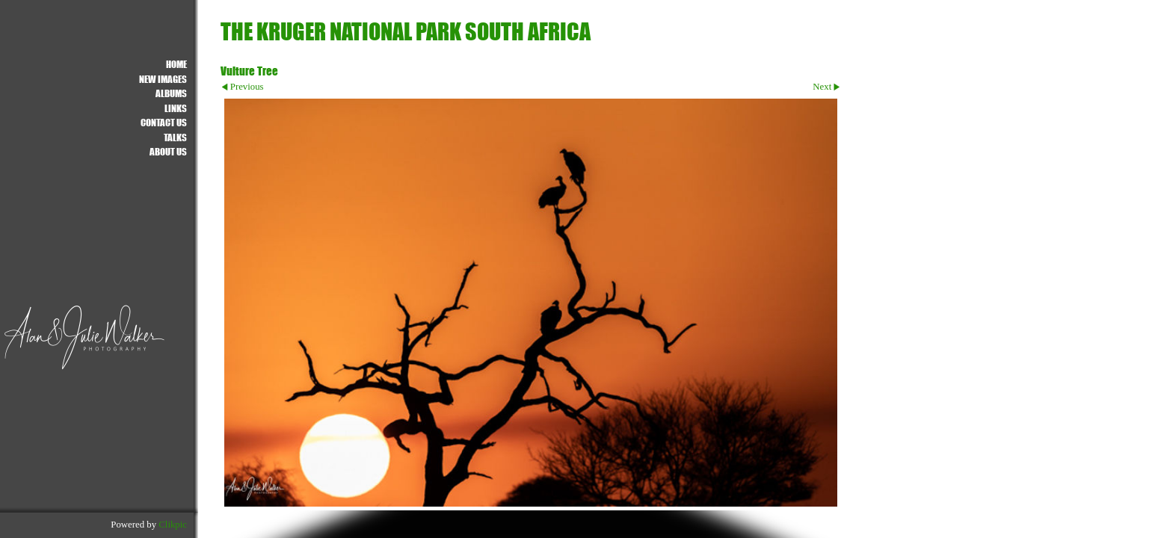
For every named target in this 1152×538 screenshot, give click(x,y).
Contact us (164, 122)
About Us (168, 151)
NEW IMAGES (163, 79)
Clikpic (172, 524)
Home (176, 64)
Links (175, 108)
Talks (175, 137)
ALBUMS (171, 93)
